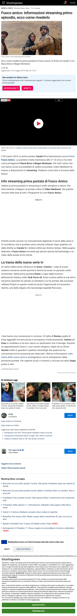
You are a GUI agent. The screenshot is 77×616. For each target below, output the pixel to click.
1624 (67, 565)
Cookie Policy (35, 600)
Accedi (72, 3)
